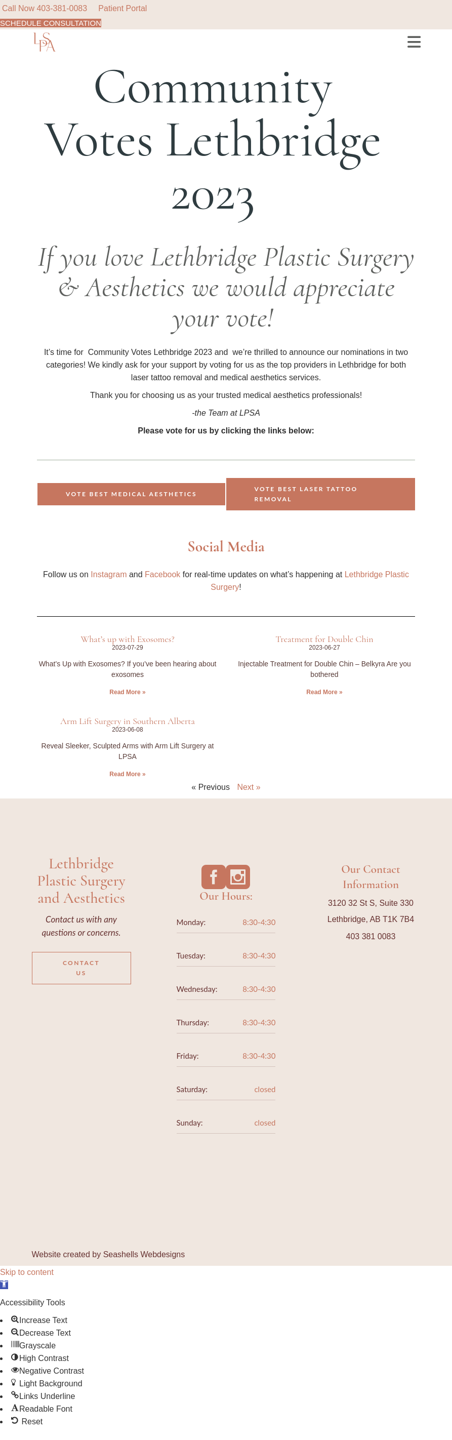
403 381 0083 (371, 936)
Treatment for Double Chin (324, 639)
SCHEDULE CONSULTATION (50, 23)
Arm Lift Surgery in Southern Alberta (127, 721)
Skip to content (27, 1272)
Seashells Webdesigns (144, 1254)
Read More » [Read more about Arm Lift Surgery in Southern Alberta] (127, 774)
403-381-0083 (61, 8)
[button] (4, 1285)
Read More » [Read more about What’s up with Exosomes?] (127, 692)
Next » (248, 787)
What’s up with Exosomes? (127, 639)
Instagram (110, 574)
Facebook (162, 574)
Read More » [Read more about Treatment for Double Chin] (324, 692)
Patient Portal (122, 8)
